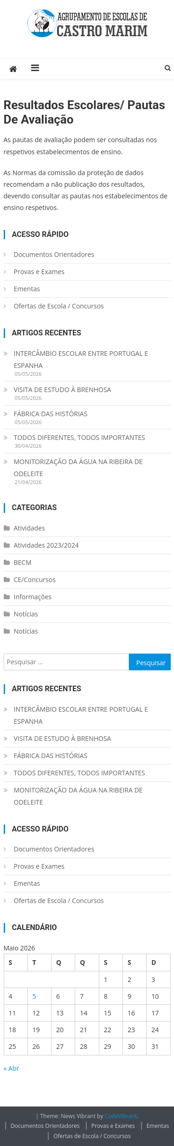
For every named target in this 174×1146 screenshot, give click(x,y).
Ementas (27, 288)
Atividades (29, 528)
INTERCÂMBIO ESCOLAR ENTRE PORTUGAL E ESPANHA (81, 359)
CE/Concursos (35, 579)
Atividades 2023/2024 (46, 545)
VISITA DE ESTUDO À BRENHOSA (62, 389)
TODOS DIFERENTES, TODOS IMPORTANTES (79, 437)
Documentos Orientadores (54, 254)
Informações (33, 596)
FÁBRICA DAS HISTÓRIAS (51, 413)
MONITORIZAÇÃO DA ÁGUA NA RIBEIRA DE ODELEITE (78, 467)
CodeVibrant (121, 1116)
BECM (23, 562)
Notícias (26, 613)
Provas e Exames (39, 271)
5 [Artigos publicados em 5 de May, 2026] (34, 996)
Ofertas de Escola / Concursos (59, 305)
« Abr (11, 1068)
